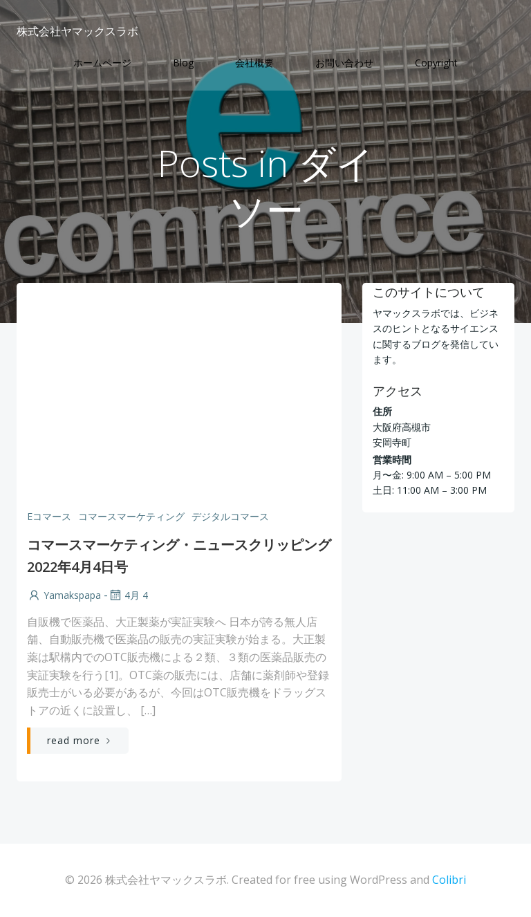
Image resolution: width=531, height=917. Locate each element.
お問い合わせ (344, 62)
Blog (183, 62)
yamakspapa (64, 595)
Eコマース (49, 516)
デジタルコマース (230, 516)
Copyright (436, 62)
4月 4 (128, 595)
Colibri (449, 879)
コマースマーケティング (131, 516)
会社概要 (254, 62)
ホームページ (102, 62)
